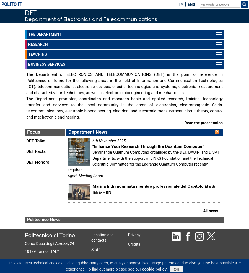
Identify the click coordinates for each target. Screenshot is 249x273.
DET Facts (36, 151)
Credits (134, 244)
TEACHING (126, 54)
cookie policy (154, 270)
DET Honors (37, 162)
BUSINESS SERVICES (126, 64)
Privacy (134, 235)
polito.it (11, 4)
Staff (95, 250)
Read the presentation (204, 123)
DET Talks (35, 140)
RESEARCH (126, 44)
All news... (212, 211)
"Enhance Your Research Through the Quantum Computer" (148, 146)
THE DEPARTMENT (126, 34)
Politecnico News (44, 219)
